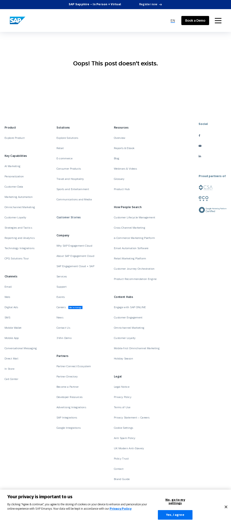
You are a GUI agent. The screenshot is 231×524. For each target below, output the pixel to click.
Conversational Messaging (21, 348)
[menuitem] (173, 20)
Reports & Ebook (124, 148)
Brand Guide (122, 479)
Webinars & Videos (125, 168)
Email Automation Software (131, 248)
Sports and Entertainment (72, 189)
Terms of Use (122, 407)
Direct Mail (11, 358)
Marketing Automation (19, 197)
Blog (116, 158)
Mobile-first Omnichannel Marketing (136, 348)
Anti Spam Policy (125, 438)
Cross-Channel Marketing (129, 227)
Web (7, 297)
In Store (9, 368)
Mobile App (12, 338)
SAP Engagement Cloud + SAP (75, 266)
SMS (7, 317)
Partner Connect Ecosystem (73, 366)
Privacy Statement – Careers (132, 417)
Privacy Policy (122, 397)
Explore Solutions (67, 137)
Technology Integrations (19, 248)
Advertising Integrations (71, 407)
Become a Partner (67, 386)
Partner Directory (67, 376)
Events (60, 297)
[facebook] (212, 135)
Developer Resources (69, 397)
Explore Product (15, 137)
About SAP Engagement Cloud (75, 256)
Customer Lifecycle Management (134, 217)
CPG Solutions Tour (17, 258)
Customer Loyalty (15, 217)
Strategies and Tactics (18, 227)
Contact (119, 468)
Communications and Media (74, 199)
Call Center (11, 379)
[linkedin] (212, 156)
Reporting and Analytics (20, 238)
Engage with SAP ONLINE (130, 307)
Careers (69, 307)
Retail (60, 148)
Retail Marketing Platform (130, 258)
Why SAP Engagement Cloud (74, 245)
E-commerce (64, 158)
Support (61, 286)
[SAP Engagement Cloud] (18, 20)
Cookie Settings (123, 427)
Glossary (119, 179)
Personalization (14, 176)
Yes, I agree (175, 517)
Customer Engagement (128, 317)
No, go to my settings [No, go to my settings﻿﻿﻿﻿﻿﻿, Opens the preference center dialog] (175, 503)
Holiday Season (123, 358)
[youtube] (212, 146)
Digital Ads (11, 307)
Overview (120, 137)
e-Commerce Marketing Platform (134, 238)
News (59, 317)
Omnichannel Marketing (20, 207)
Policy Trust (121, 458)
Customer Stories (68, 217)
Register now (148, 4)
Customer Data (14, 186)
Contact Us (63, 327)
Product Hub (122, 189)
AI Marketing (12, 166)
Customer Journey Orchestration (134, 268)
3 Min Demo (64, 338)
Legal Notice (121, 386)
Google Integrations (68, 427)
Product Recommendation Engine (135, 279)
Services (61, 276)
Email (8, 286)
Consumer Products (68, 168)
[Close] (226, 509)
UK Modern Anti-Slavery (129, 448)
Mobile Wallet (13, 327)
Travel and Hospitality (70, 179)
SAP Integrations (66, 417)
